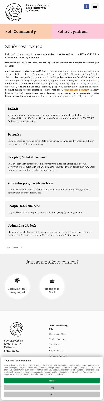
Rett (20, 31)
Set (52, 394)
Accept (52, 381)
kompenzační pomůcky (76, 89)
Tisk (22, 247)
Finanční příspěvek (17, 290)
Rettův (72, 31)
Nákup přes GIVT (87, 290)
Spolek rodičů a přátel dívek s (37, 8)
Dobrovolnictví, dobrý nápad (52, 290)
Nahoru (15, 247)
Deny (52, 387)
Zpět (8, 247)
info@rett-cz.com (58, 355)
